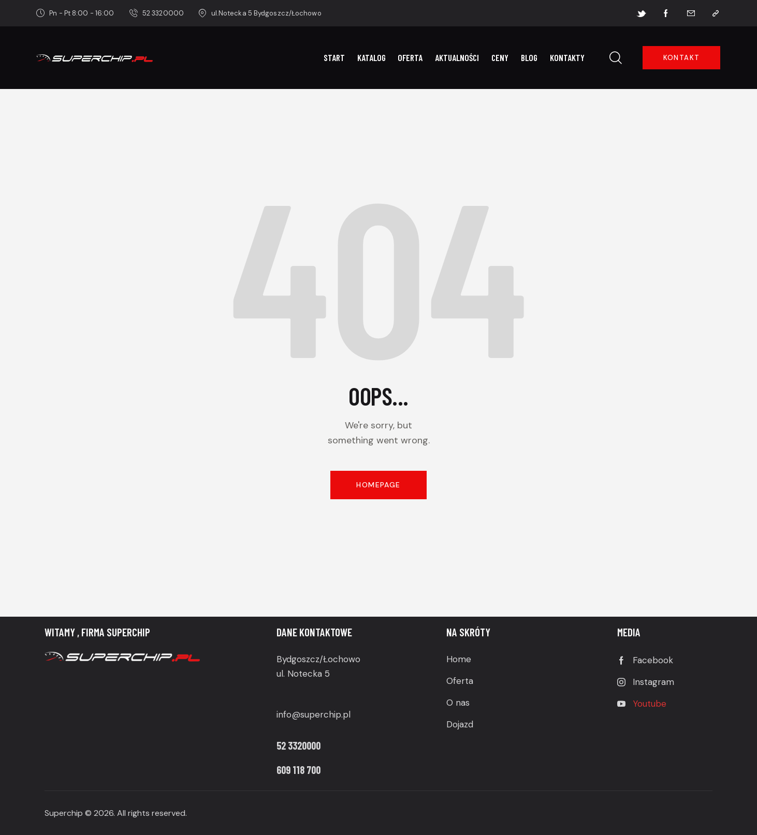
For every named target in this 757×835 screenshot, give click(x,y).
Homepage (378, 484)
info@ (288, 714)
